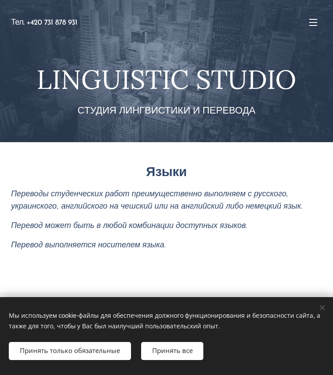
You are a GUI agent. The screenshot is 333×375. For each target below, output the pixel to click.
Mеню (313, 22)
